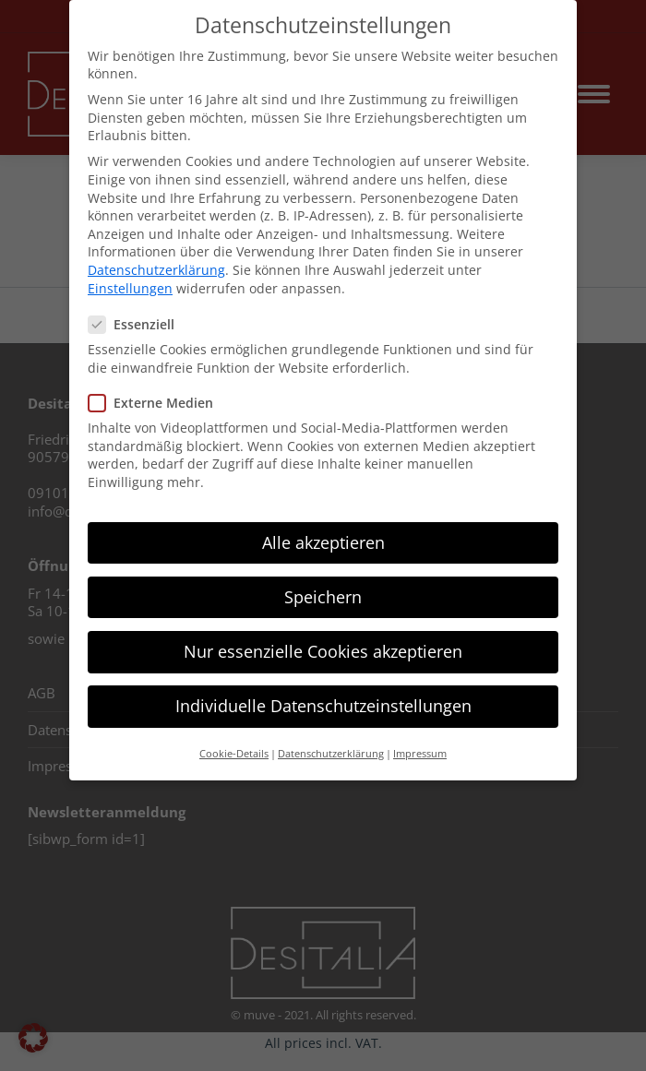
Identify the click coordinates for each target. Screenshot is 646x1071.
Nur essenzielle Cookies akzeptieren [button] (323, 651)
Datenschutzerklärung (156, 270)
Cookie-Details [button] (234, 753)
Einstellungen (130, 288)
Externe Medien (156, 402)
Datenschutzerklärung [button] (331, 753)
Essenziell (137, 324)
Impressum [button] (420, 753)
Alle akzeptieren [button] (323, 542)
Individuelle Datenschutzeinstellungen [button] (323, 706)
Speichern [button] (323, 597)
